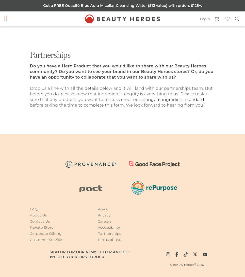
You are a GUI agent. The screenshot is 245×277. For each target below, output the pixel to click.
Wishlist (227, 19)
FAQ (34, 209)
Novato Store (42, 227)
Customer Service (46, 239)
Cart (217, 18)
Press (102, 209)
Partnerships (109, 233)
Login (205, 19)
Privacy (104, 215)
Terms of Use (109, 239)
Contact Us (40, 221)
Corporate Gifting (46, 233)
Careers (104, 221)
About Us (38, 215)
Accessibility (108, 227)
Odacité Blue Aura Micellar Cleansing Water (106, 5)
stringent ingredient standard (172, 99)
